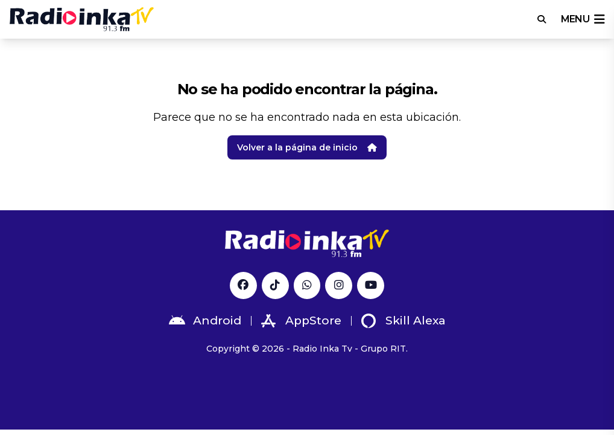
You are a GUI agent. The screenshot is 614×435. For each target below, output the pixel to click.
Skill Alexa (403, 321)
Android (205, 321)
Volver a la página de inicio (307, 147)
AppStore (301, 321)
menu (582, 19)
